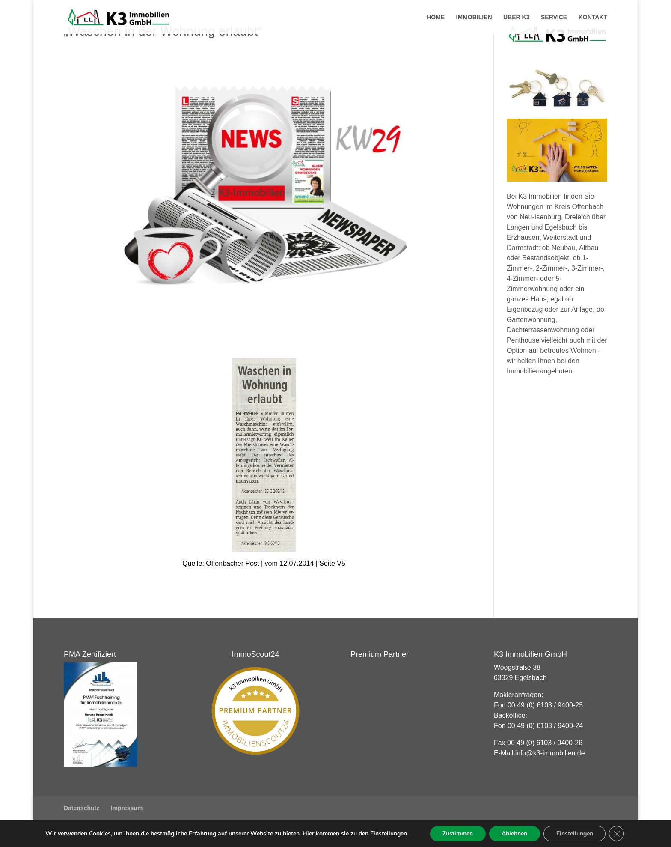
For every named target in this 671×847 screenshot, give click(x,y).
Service (554, 17)
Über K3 (516, 17)
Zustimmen (457, 833)
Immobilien (474, 17)
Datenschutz (81, 808)
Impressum (127, 808)
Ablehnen (514, 833)
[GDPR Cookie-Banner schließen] (617, 833)
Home (436, 17)
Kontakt (593, 17)
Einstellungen (387, 834)
